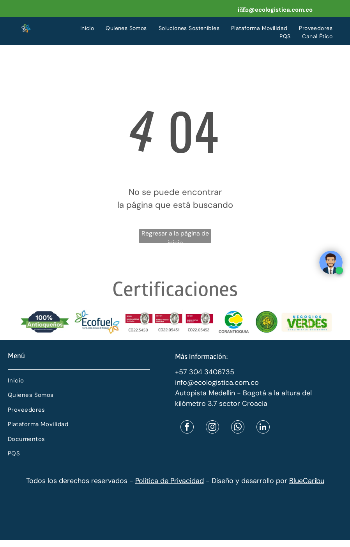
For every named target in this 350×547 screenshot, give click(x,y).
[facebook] (187, 427)
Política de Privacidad (169, 480)
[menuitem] (87, 28)
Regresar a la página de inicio (175, 236)
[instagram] (212, 427)
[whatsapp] (237, 427)
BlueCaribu (306, 480)
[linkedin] (263, 427)
